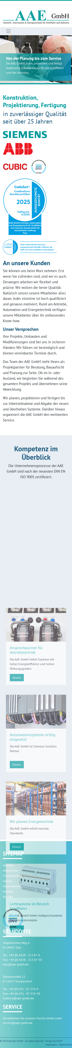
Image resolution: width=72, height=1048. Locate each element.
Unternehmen (12, 886)
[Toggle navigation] (8, 31)
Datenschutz (65, 1044)
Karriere (8, 891)
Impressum (51, 1044)
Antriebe (8, 865)
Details (16, 738)
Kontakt (8, 896)
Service (7, 881)
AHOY (59, 1041)
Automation (10, 870)
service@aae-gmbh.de (17, 1023)
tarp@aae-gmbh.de (16, 964)
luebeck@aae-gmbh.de (18, 998)
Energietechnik (12, 876)
